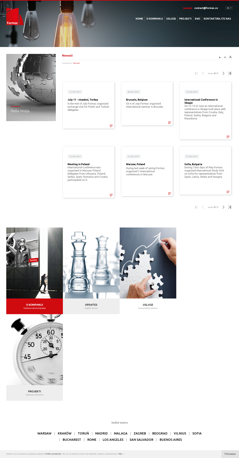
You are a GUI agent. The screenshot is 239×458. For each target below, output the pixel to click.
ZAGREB (140, 346)
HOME (139, 18)
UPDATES (91, 304)
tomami (145, 445)
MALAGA (120, 346)
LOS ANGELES (113, 353)
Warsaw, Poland (135, 164)
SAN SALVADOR (141, 353)
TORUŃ (83, 346)
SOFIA (197, 346)
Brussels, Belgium (137, 99)
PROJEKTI (185, 18)
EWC (197, 18)
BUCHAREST (72, 353)
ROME (91, 353)
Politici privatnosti (53, 454)
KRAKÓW (64, 346)
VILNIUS (180, 346)
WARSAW (44, 346)
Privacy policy (117, 445)
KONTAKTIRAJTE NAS (217, 18)
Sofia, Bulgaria (193, 164)
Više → (121, 454)
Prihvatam (230, 454)
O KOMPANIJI (154, 18)
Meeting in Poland (78, 164)
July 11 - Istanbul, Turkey (83, 99)
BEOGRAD (160, 346)
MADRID (101, 346)
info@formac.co (135, 410)
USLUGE (171, 18)
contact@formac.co (206, 8)
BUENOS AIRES (171, 353)
